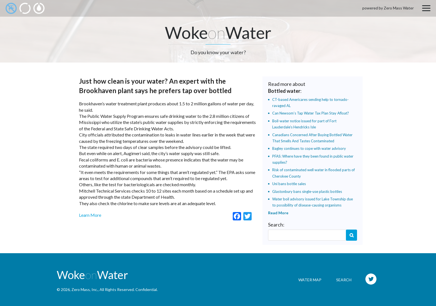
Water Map (309, 279)
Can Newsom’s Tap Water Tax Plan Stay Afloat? (310, 113)
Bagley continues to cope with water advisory (309, 148)
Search (351, 235)
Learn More (90, 215)
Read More (278, 212)
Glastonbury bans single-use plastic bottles (307, 191)
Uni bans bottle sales (289, 183)
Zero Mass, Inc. (84, 289)
